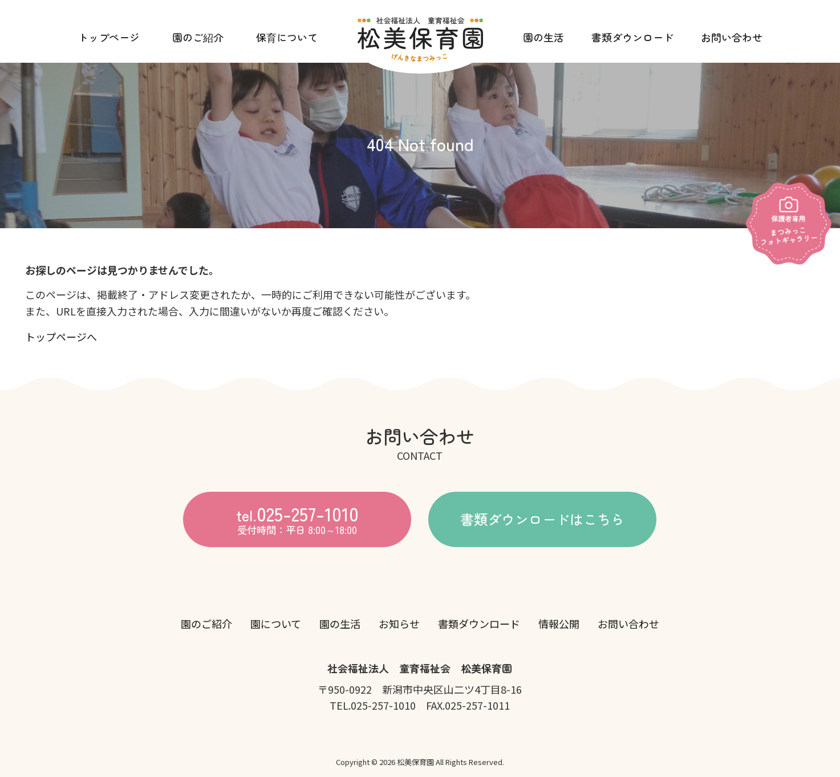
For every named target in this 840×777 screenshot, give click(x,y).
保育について (287, 37)
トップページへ (61, 336)
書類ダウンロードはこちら (542, 518)
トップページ (109, 37)
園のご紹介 (198, 37)
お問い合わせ (731, 37)
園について (275, 623)
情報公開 (558, 623)
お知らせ (399, 623)
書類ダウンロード (632, 37)
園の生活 (543, 37)
